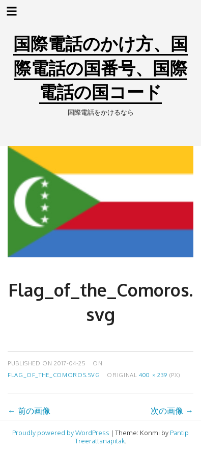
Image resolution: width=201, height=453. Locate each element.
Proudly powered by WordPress (60, 433)
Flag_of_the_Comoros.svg (54, 375)
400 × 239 (153, 375)
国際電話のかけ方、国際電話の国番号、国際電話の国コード (100, 67)
